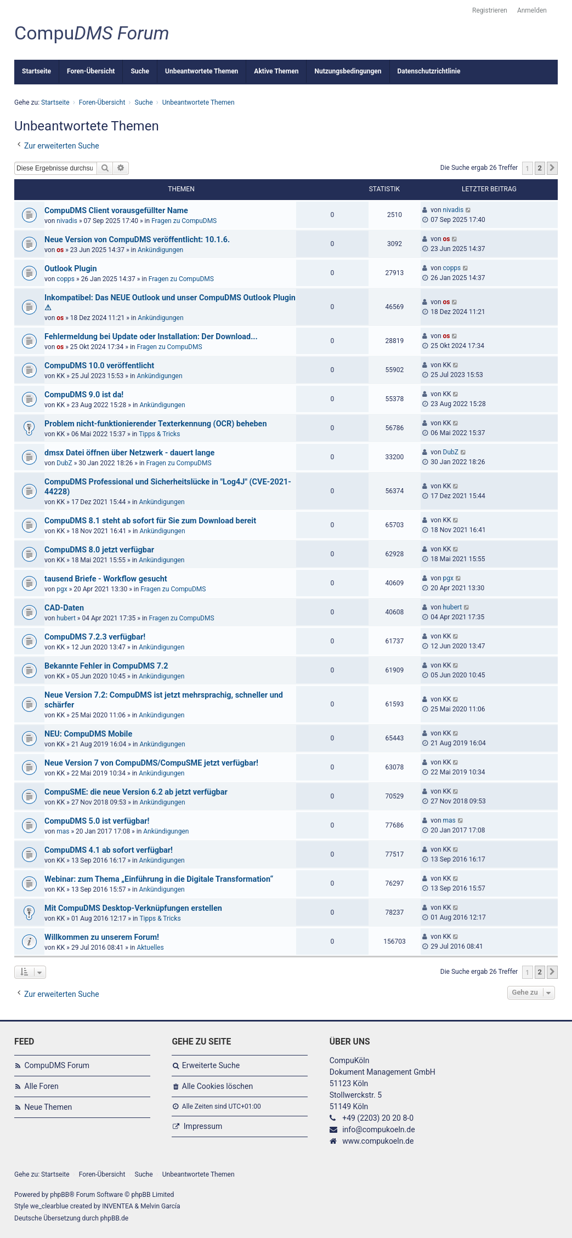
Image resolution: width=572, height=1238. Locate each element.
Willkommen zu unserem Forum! (101, 937)
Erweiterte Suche (211, 1065)
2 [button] (540, 168)
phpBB (59, 1195)
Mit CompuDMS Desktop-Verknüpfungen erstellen (133, 908)
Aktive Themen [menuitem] (276, 71)
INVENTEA (117, 1206)
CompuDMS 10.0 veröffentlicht (99, 365)
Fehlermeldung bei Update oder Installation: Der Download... (151, 336)
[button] (552, 168)
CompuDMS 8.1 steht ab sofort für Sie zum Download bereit (150, 521)
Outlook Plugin (70, 268)
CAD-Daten (64, 608)
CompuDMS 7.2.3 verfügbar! (94, 637)
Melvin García (160, 1206)
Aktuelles (150, 947)
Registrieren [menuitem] (489, 10)
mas (62, 831)
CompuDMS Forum (57, 1065)
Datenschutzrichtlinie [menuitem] (429, 71)
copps (65, 279)
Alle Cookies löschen (217, 1086)
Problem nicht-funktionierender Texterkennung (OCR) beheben (155, 424)
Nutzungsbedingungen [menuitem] (347, 71)
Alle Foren (42, 1086)
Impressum (203, 1126)
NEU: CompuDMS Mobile (88, 734)
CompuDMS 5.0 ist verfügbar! (96, 821)
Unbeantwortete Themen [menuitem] (201, 71)
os (60, 250)
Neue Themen (48, 1107)
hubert (66, 618)
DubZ (64, 463)
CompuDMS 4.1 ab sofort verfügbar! (108, 850)
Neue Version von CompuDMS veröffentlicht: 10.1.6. (137, 239)
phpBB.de (114, 1218)
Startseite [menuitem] (36, 71)
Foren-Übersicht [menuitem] (91, 71)
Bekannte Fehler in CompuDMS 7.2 (106, 666)
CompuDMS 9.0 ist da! (83, 395)
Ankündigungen (160, 250)
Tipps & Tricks (159, 434)
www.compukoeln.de (378, 1141)
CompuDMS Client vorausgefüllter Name (116, 210)
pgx (61, 589)
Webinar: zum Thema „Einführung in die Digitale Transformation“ (158, 879)
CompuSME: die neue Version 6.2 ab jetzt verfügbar (136, 792)
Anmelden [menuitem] (532, 10)
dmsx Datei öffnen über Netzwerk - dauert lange (129, 453)
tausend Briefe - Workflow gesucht (105, 579)
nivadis (66, 221)
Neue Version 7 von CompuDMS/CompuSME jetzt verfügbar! (151, 763)
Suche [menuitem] (140, 71)
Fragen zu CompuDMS (184, 221)
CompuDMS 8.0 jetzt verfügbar (99, 550)
